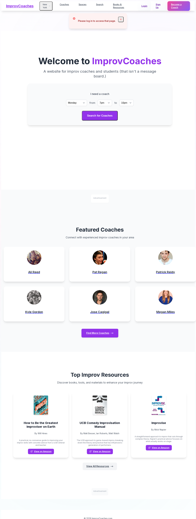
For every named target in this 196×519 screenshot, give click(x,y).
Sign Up (158, 6)
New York (46, 6)
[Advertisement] (100, 148)
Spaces (82, 4)
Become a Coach (176, 6)
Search (99, 4)
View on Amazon (41, 451)
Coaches (64, 4)
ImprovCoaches (20, 6)
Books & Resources (118, 6)
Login (144, 6)
